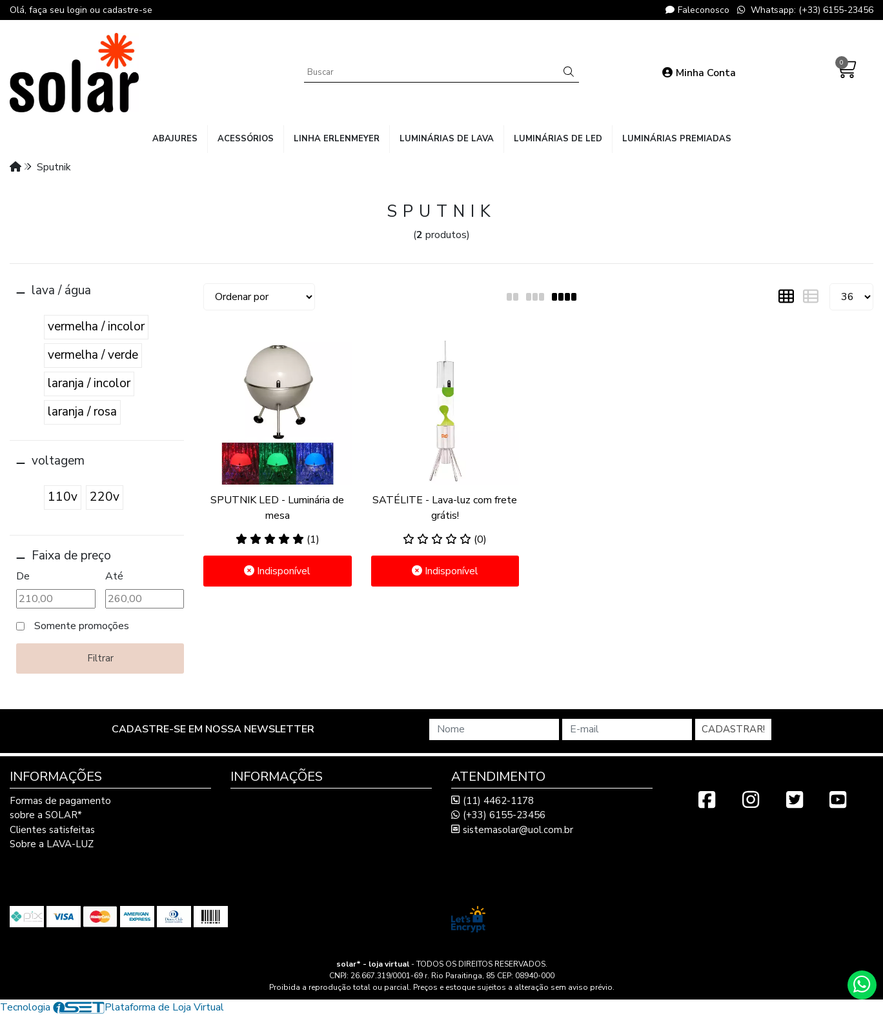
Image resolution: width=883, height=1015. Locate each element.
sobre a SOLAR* (46, 815)
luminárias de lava (447, 139)
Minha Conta (699, 73)
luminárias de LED (558, 139)
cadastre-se (127, 10)
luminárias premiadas (676, 139)
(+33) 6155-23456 (498, 815)
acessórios (246, 139)
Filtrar (100, 658)
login (78, 10)
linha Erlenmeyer (337, 139)
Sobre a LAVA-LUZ (52, 844)
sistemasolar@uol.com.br (512, 829)
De (23, 576)
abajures (175, 139)
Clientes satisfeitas (52, 829)
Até (114, 576)
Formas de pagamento (60, 800)
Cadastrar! (733, 729)
